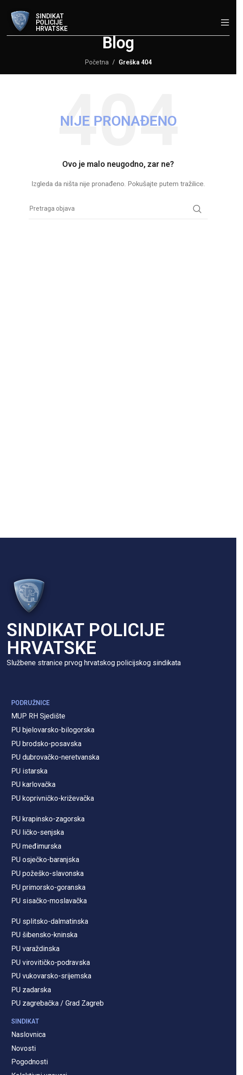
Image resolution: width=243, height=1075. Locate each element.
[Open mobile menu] (225, 22)
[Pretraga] (118, 209)
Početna (97, 62)
